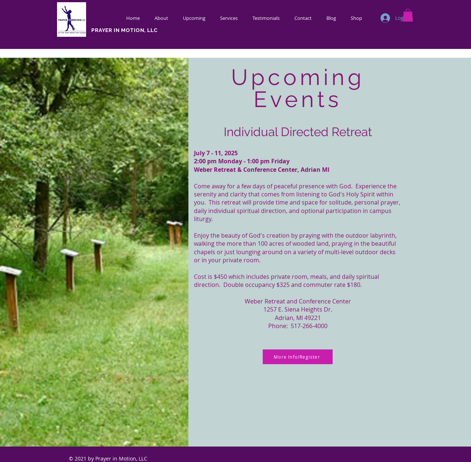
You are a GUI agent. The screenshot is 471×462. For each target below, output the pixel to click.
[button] (408, 15)
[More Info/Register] (298, 356)
